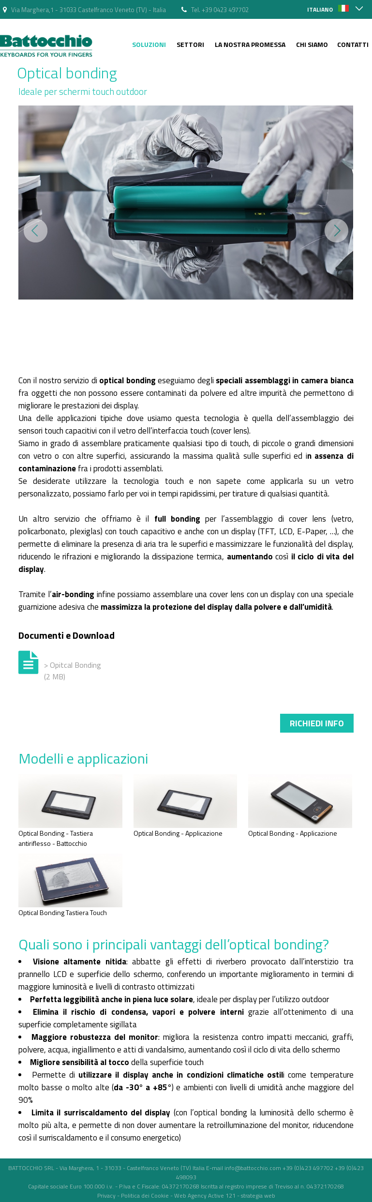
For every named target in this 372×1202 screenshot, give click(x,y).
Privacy (106, 1195)
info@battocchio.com (252, 1167)
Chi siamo (312, 44)
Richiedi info (317, 723)
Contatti (353, 44)
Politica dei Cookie (145, 1195)
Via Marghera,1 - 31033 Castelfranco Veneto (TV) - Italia (88, 10)
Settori (190, 44)
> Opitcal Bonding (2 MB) (72, 670)
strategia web (258, 1195)
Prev (35, 230)
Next (336, 230)
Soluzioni (149, 44)
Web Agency (190, 1195)
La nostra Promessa (250, 44)
